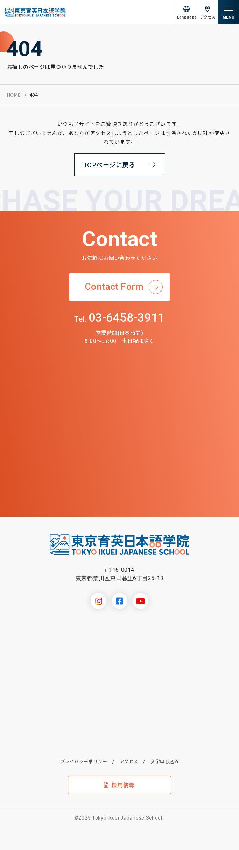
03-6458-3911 (119, 317)
